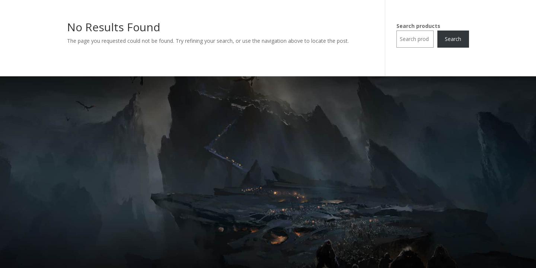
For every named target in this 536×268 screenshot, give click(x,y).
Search (453, 38)
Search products (418, 25)
